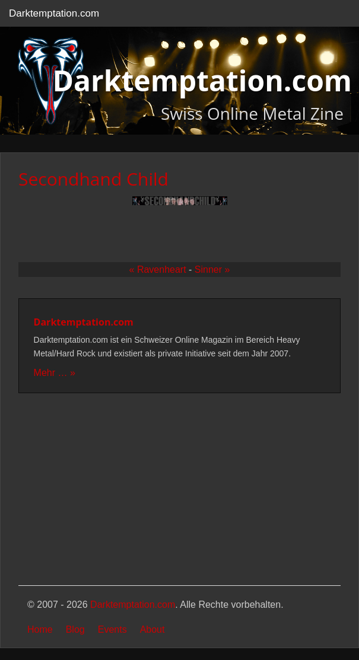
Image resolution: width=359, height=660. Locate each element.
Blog (75, 629)
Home (40, 629)
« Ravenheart (157, 269)
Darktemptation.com (54, 13)
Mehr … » (54, 373)
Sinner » (212, 269)
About (152, 629)
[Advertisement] (179, 490)
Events (112, 629)
